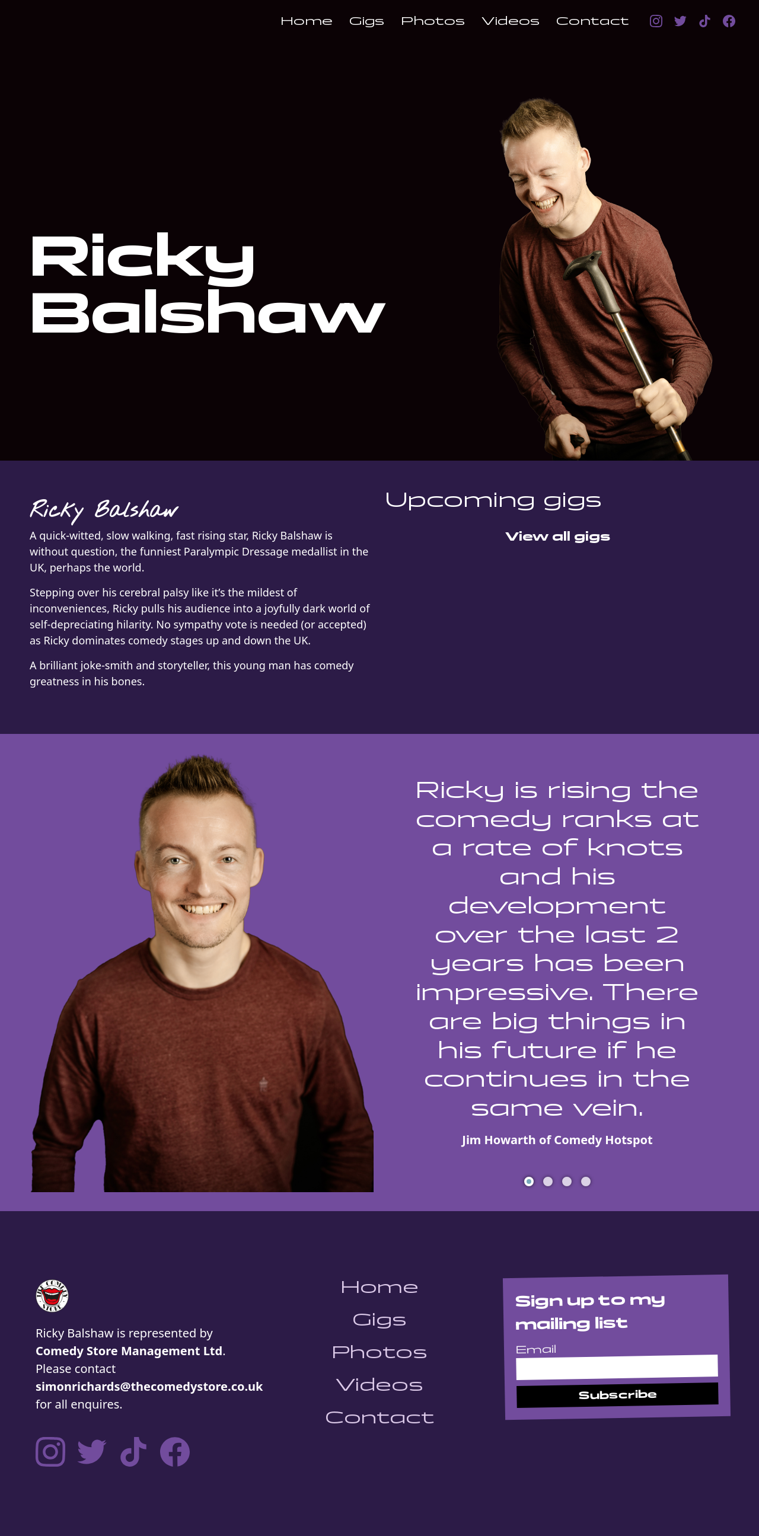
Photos (433, 21)
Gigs (366, 21)
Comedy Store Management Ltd (129, 1351)
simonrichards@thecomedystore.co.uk (149, 1386)
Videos (510, 21)
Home (306, 21)
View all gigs (557, 536)
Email (536, 1349)
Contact (592, 21)
